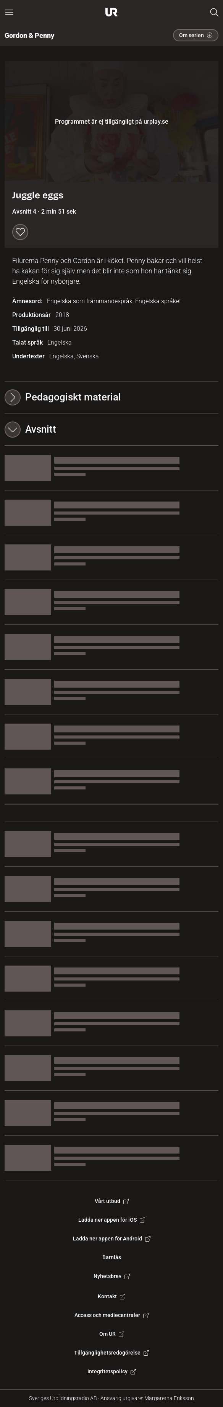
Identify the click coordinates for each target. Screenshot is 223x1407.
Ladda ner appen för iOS (111, 1220)
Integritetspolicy (111, 1371)
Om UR (111, 1334)
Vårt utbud (112, 1201)
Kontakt (111, 1296)
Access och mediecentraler (111, 1315)
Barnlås (111, 1257)
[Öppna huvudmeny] (9, 12)
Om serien (195, 35)
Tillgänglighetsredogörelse (111, 1353)
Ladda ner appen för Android (111, 1238)
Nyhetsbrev (112, 1276)
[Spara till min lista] (20, 232)
